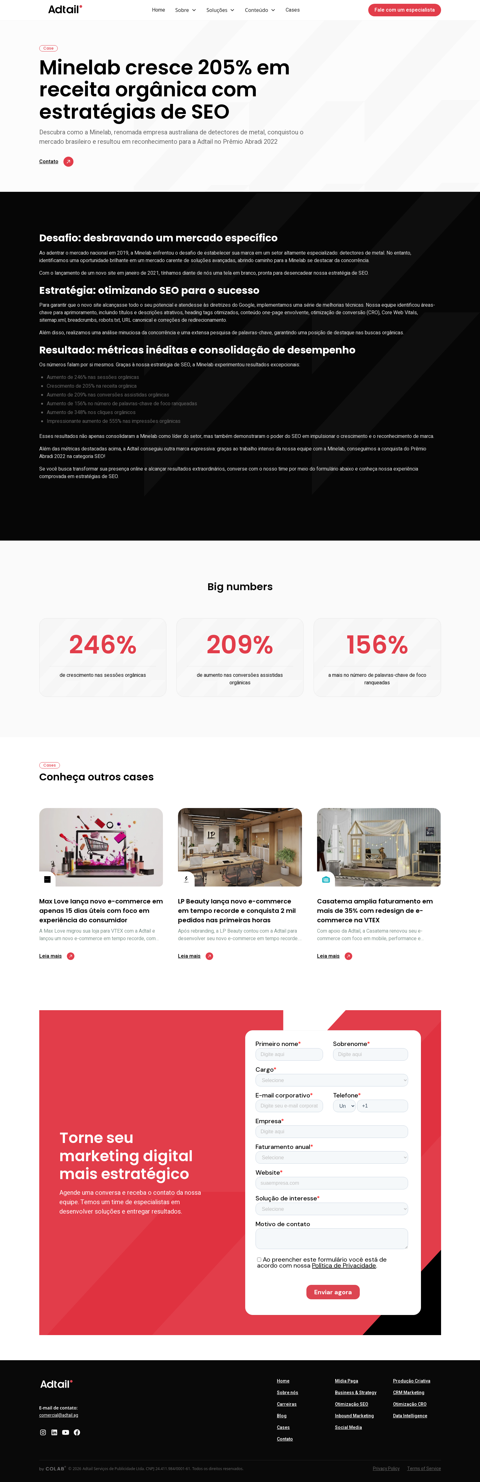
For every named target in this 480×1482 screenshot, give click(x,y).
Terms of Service (424, 1468)
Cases (293, 10)
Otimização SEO (351, 1404)
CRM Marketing (408, 1392)
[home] (65, 10)
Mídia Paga (346, 1381)
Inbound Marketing (354, 1416)
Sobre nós (287, 1392)
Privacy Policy (386, 1468)
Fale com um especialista (405, 10)
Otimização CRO (410, 1404)
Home (158, 10)
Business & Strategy (355, 1392)
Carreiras (287, 1404)
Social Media (348, 1427)
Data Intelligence (410, 1416)
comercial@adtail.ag (58, 1415)
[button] (186, 10)
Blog (282, 1416)
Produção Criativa (411, 1381)
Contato (285, 1439)
